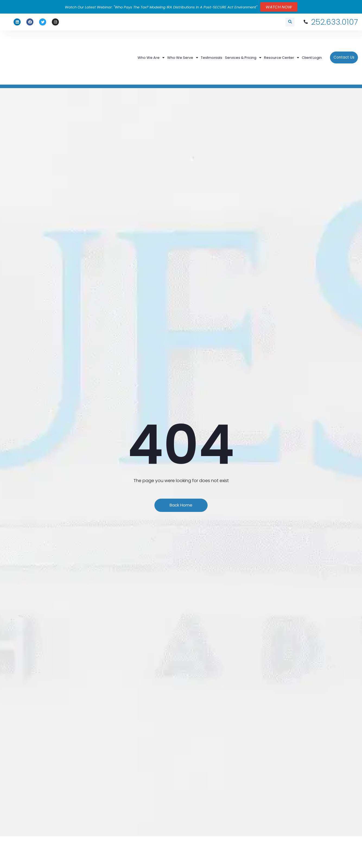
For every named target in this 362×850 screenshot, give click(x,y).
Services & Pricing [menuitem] (243, 48)
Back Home (181, 492)
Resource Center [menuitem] (281, 48)
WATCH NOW (279, 7)
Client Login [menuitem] (312, 47)
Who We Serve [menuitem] (182, 48)
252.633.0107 (330, 21)
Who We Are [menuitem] (151, 48)
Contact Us (344, 47)
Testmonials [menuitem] (211, 47)
